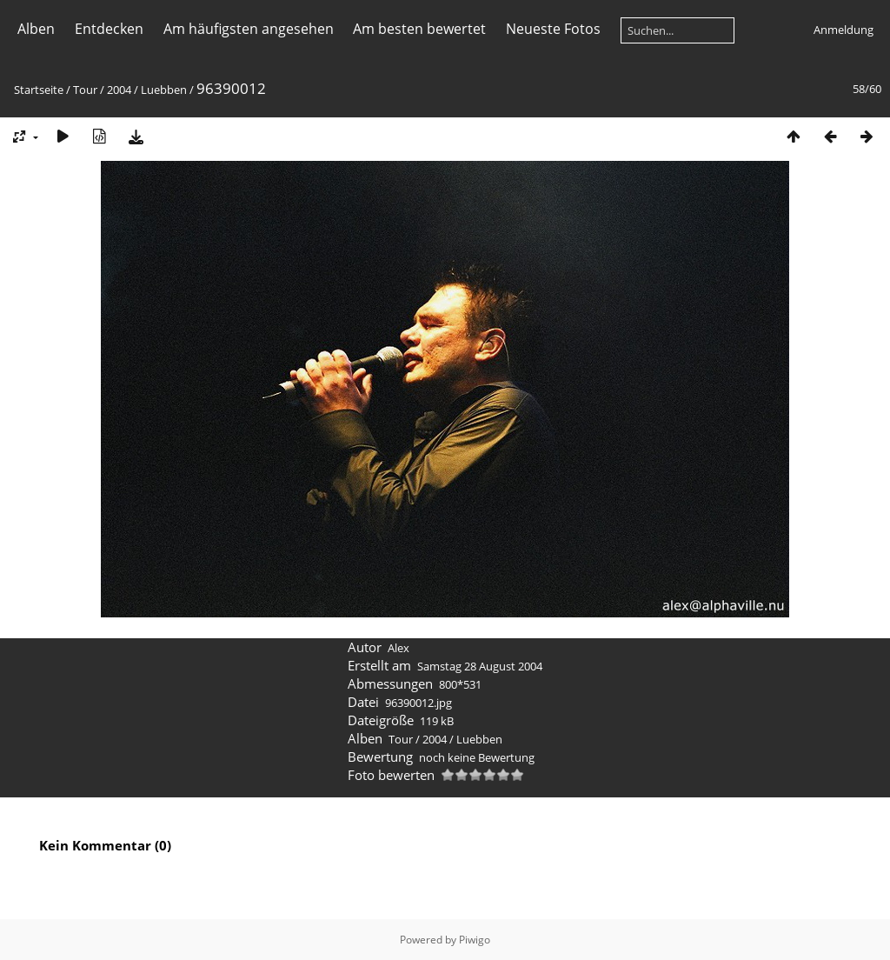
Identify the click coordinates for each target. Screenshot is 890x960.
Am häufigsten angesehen (248, 28)
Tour (85, 89)
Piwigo (474, 939)
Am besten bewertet (419, 28)
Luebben (164, 89)
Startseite (38, 89)
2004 (119, 89)
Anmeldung (843, 29)
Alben (36, 28)
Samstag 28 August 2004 (479, 666)
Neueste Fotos (553, 28)
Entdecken (109, 28)
